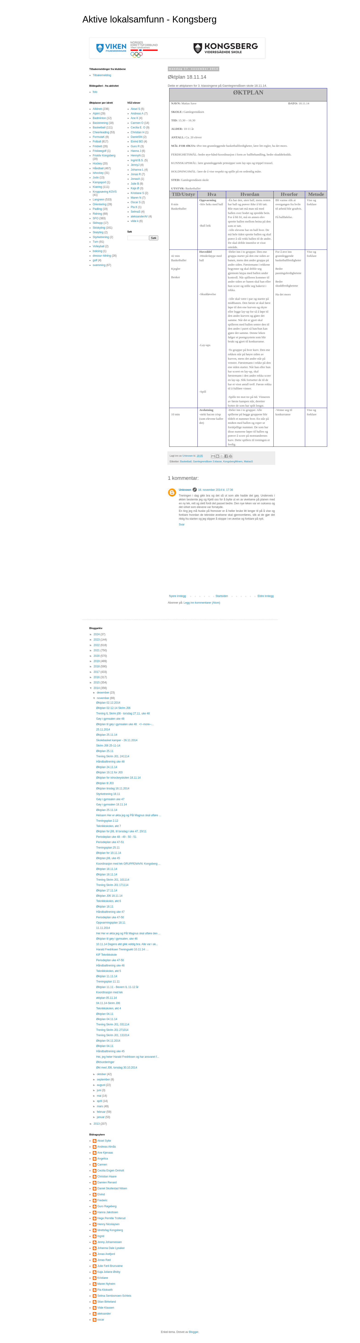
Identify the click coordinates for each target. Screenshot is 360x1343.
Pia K (134, 207)
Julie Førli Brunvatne (110, 1266)
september (104, 1079)
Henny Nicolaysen (108, 1224)
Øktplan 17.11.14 (106, 890)
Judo (96, 177)
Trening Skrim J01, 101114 (112, 879)
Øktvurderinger (105, 1062)
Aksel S (135, 109)
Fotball (97, 141)
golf (95, 260)
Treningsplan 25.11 (108, 847)
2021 (97, 650)
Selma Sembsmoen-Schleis (114, 1295)
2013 (97, 1123)
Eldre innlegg (266, 596)
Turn (95, 241)
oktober (102, 1074)
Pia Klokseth (105, 1289)
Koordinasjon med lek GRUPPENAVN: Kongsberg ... (128, 863)
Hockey (97, 163)
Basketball (186, 461)
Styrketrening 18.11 (108, 794)
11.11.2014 (103, 928)
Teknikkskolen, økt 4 (108, 1008)
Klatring (97, 187)
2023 (97, 639)
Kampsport (99, 182)
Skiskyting (99, 227)
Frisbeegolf (99, 151)
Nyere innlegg (177, 596)
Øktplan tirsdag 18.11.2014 (112, 788)
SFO (95, 218)
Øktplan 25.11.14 (106, 734)
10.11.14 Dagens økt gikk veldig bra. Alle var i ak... (127, 944)
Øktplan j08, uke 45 (108, 858)
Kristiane (102, 1277)
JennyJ (135, 164)
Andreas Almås (106, 1146)
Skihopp (98, 223)
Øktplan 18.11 (104, 906)
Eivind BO (137, 141)
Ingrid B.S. (137, 160)
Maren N (136, 197)
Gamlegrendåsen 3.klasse (207, 461)
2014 (97, 688)
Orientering (99, 204)
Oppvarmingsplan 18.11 (110, 922)
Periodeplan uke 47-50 (110, 917)
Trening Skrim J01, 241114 (112, 756)
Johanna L (137, 169)
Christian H (137, 132)
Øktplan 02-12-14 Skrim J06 (113, 708)
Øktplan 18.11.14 (106, 869)
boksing (97, 251)
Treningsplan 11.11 (108, 981)
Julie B (135, 183)
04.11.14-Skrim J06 (108, 1003)
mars (100, 1106)
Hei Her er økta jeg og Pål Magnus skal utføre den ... (128, 933)
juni (99, 1090)
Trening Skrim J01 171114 (112, 885)
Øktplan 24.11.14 (106, 767)
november (103, 698)
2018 (97, 666)
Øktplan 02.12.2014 (108, 702)
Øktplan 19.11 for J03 (109, 772)
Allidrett (97, 109)
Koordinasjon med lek (109, 992)
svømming (99, 265)
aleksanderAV (139, 216)
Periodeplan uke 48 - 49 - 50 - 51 (116, 836)
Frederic (102, 1200)
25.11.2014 (103, 729)
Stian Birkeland (106, 1301)
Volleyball (98, 246)
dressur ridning (102, 255)
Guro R (135, 146)
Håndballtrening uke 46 (110, 965)
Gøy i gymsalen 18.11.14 (111, 804)
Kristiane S (137, 193)
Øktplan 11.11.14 (106, 976)
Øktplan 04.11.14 (106, 1019)
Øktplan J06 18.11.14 (109, 895)
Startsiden (222, 596)
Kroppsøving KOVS (105, 191)
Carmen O (137, 123)
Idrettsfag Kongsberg (110, 1230)
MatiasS (248, 461)
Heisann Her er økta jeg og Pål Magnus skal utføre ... (128, 815)
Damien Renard (107, 1182)
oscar (100, 1319)
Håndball (98, 168)
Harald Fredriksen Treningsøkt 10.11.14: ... (122, 949)
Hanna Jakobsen (107, 1212)
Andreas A (137, 113)
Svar (182, 524)
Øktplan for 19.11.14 (108, 853)
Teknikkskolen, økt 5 (108, 971)
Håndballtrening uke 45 (110, 1051)
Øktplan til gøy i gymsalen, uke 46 (117, 938)
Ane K (134, 118)
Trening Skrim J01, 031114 (112, 1024)
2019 (97, 661)
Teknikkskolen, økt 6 (108, 901)
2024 (97, 634)
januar (101, 1117)
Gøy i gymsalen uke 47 (110, 799)
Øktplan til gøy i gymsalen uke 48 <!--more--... (125, 724)
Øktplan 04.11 (104, 1014)
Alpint (96, 113)
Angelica (102, 1158)
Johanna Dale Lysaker (111, 1248)
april (100, 1101)
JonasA (135, 178)
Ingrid (100, 1236)
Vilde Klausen (105, 1307)
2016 (97, 677)
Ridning (97, 213)
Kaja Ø (135, 188)
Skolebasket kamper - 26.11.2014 (116, 740)
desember (103, 692)
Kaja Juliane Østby (108, 1272)
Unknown (185, 489)
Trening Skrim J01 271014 (112, 1030)
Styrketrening (101, 237)
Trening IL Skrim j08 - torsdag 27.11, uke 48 (123, 713)
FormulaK (99, 137)
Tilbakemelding (102, 75)
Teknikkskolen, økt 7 (108, 826)
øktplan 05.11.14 (106, 997)
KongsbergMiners (233, 461)
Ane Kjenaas (105, 1152)
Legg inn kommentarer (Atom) (202, 602)
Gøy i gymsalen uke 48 (110, 718)
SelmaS (136, 211)
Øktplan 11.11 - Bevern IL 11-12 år (117, 987)
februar (101, 1111)
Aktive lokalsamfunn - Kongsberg (149, 19)
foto (95, 92)
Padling (97, 209)
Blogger (193, 1332)
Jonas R (136, 174)
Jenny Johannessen (109, 1242)
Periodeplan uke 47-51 (110, 842)
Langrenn (98, 199)
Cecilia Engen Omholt (110, 1170)
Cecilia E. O (138, 127)
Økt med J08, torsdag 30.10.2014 (116, 1067)
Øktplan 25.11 (104, 751)
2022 (97, 645)
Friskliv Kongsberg (104, 155)
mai (99, 1095)
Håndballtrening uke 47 (110, 911)
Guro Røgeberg (106, 1206)
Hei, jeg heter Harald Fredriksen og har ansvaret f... (127, 1056)
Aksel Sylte (104, 1140)
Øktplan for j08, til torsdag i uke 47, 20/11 (121, 831)
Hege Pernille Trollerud (111, 1218)
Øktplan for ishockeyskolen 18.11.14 (118, 777)
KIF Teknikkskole (106, 954)
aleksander (104, 1313)
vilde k (135, 221)
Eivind (101, 1194)
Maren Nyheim (106, 1283)
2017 (97, 672)
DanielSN (137, 137)
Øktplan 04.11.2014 (108, 1040)
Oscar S (136, 202)
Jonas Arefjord (106, 1254)
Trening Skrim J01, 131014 (112, 1035)
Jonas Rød (104, 1260)
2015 (97, 682)
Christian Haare (106, 1176)
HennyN (136, 155)
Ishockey (98, 173)
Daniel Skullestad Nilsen (112, 1188)
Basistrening (100, 123)
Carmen (102, 1164)
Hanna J (136, 151)
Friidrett (97, 146)
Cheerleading (101, 132)
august (101, 1085)
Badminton (99, 118)
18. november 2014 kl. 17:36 (215, 489)
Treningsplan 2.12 (107, 820)
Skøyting (98, 232)
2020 (97, 656)
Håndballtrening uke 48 (110, 761)
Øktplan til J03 (105, 783)
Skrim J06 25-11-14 (108, 745)
